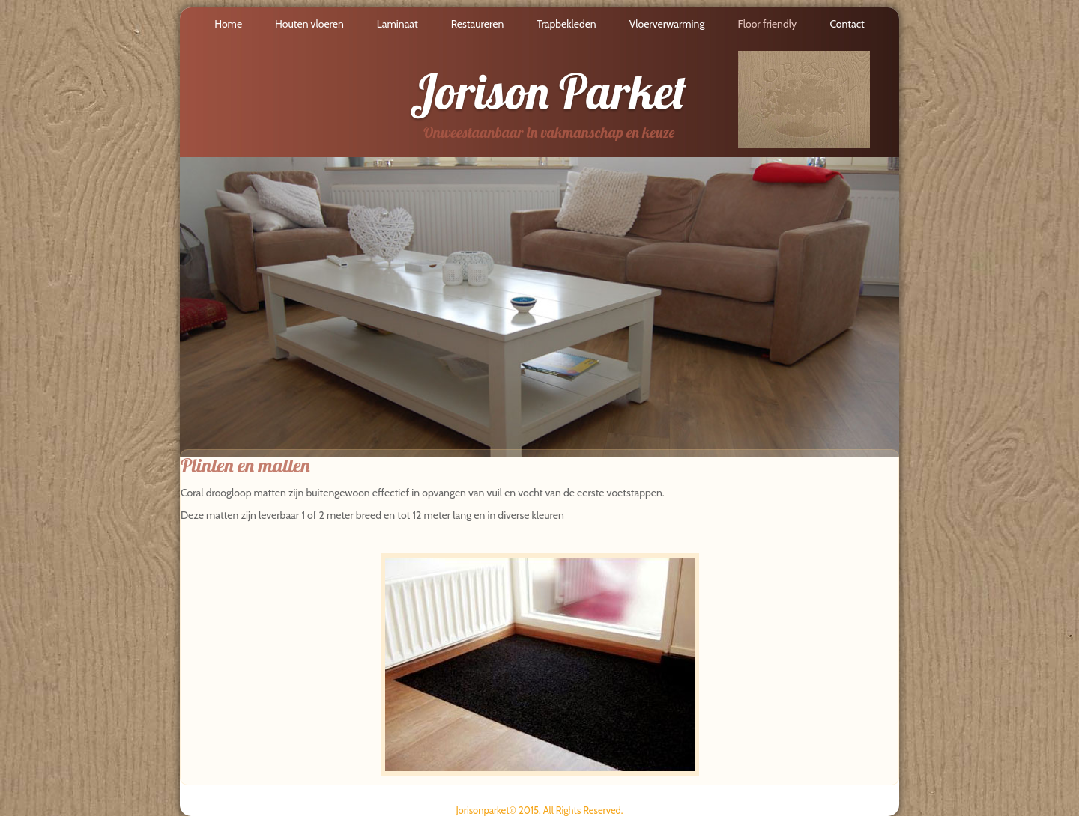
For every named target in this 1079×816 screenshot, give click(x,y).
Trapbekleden (566, 24)
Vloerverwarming (667, 24)
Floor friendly (767, 24)
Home (228, 24)
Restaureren (477, 24)
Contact (846, 24)
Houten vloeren (309, 24)
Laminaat (397, 24)
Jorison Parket (548, 91)
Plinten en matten (245, 465)
